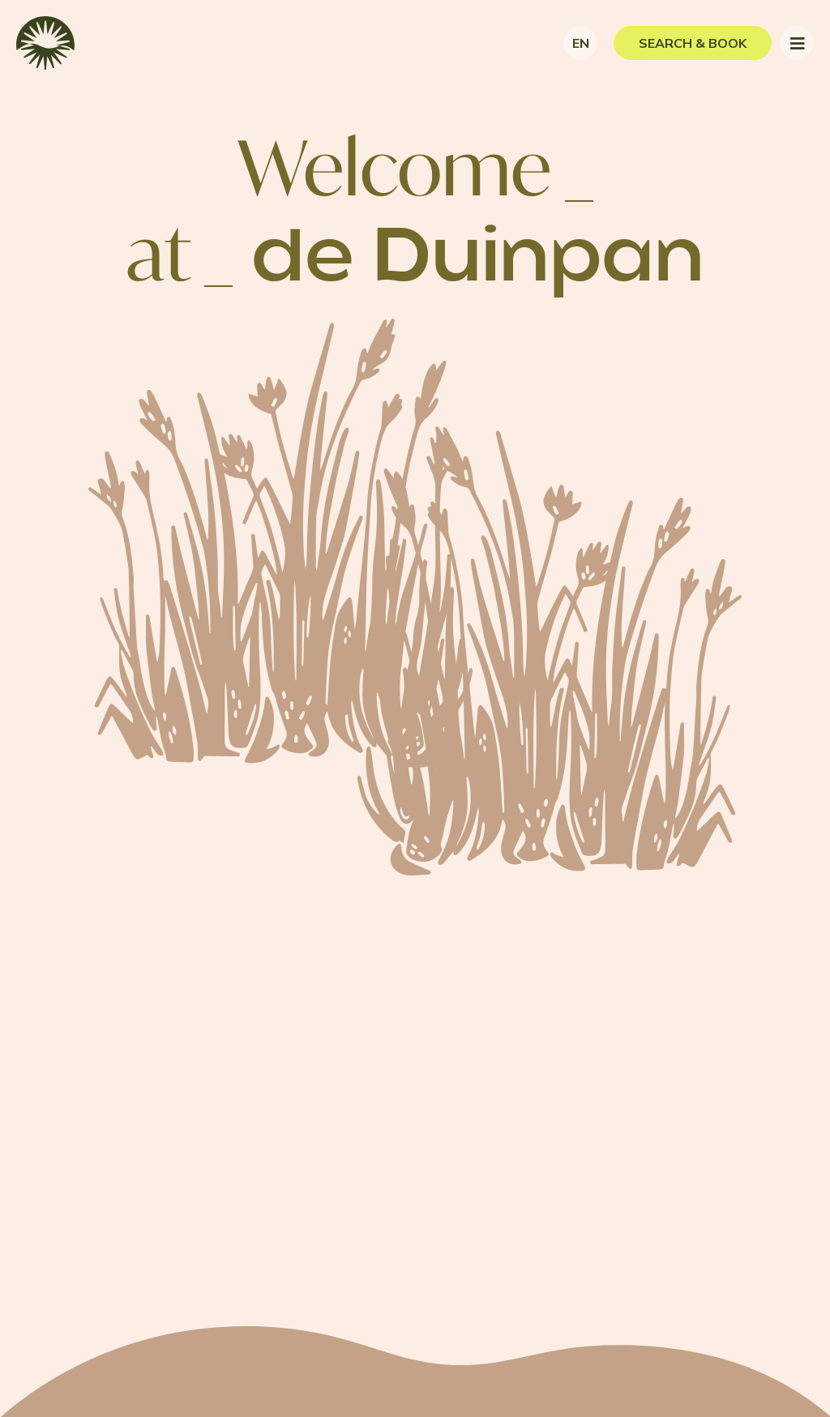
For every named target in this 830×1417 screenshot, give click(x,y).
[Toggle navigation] (797, 43)
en (580, 43)
